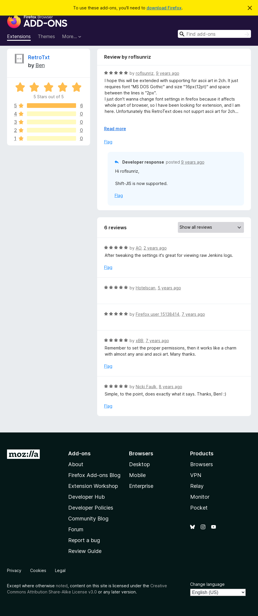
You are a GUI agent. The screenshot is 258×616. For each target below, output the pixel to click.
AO (138, 247)
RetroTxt (39, 57)
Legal (60, 570)
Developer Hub (86, 497)
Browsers (201, 464)
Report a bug (84, 540)
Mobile (137, 475)
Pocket (199, 508)
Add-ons (79, 453)
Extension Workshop (93, 486)
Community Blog (88, 518)
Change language (207, 584)
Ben (40, 65)
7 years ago (193, 314)
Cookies (38, 570)
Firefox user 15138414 (157, 314)
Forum (75, 529)
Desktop (139, 464)
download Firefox (164, 7)
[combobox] (214, 34)
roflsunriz (145, 73)
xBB (139, 340)
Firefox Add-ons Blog (94, 475)
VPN (195, 475)
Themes (46, 36)
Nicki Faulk (146, 386)
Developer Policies (90, 508)
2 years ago (155, 247)
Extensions (19, 36)
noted (62, 585)
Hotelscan (145, 287)
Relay (197, 486)
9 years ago (167, 73)
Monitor (199, 497)
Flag (108, 141)
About (75, 464)
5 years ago (169, 287)
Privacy (14, 570)
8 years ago (170, 386)
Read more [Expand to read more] (115, 128)
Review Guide (85, 551)
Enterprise (141, 486)
